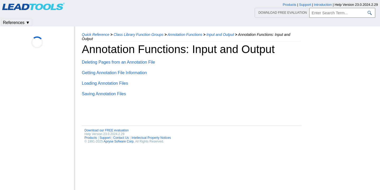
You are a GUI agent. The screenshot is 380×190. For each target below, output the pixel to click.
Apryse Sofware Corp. (118, 141)
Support (105, 138)
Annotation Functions (185, 34)
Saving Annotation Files (104, 94)
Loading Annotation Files (105, 83)
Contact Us (121, 138)
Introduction (323, 5)
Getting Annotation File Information (114, 72)
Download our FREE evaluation (106, 130)
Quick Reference (95, 34)
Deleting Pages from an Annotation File (118, 62)
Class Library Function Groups (138, 34)
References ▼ (16, 22)
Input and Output (220, 34)
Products (90, 138)
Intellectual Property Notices (151, 138)
